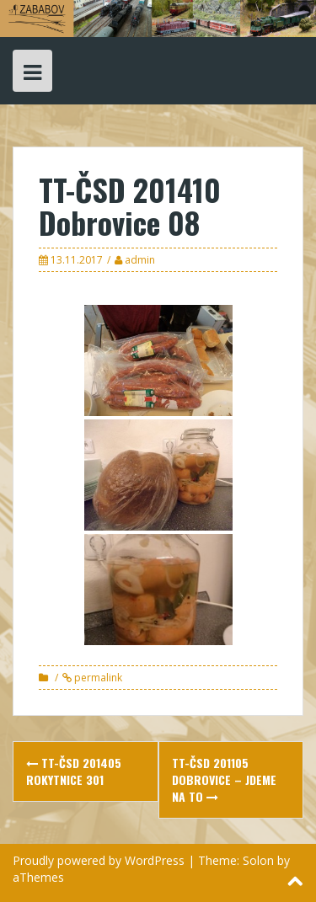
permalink (97, 677)
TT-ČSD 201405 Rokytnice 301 (73, 771)
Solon (258, 860)
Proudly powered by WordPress (99, 860)
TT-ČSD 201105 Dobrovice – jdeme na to (224, 779)
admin (140, 260)
